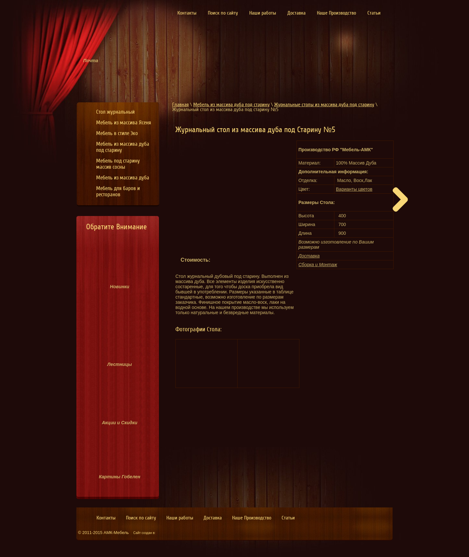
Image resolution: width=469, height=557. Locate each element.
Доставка (309, 255)
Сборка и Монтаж (317, 264)
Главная (180, 105)
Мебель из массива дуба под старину (231, 105)
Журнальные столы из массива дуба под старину (324, 105)
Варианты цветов (354, 189)
